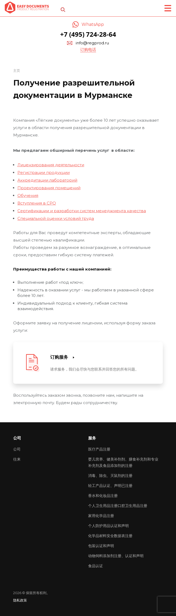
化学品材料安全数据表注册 (110, 535)
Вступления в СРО (36, 203)
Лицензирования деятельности (50, 164)
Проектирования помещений (48, 187)
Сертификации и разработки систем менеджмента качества (81, 210)
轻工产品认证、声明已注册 (110, 485)
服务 (92, 437)
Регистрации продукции (43, 172)
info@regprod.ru (92, 43)
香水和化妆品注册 (103, 495)
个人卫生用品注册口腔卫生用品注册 (117, 505)
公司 (17, 449)
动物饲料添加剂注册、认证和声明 (116, 555)
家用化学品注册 (101, 515)
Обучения (27, 195)
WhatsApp (93, 24)
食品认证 (95, 565)
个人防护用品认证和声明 (108, 525)
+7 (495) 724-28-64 (88, 34)
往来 (17, 459)
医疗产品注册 (99, 449)
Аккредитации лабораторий (47, 180)
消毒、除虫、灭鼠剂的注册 (110, 475)
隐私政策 (20, 600)
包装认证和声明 (101, 545)
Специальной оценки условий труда (55, 218)
